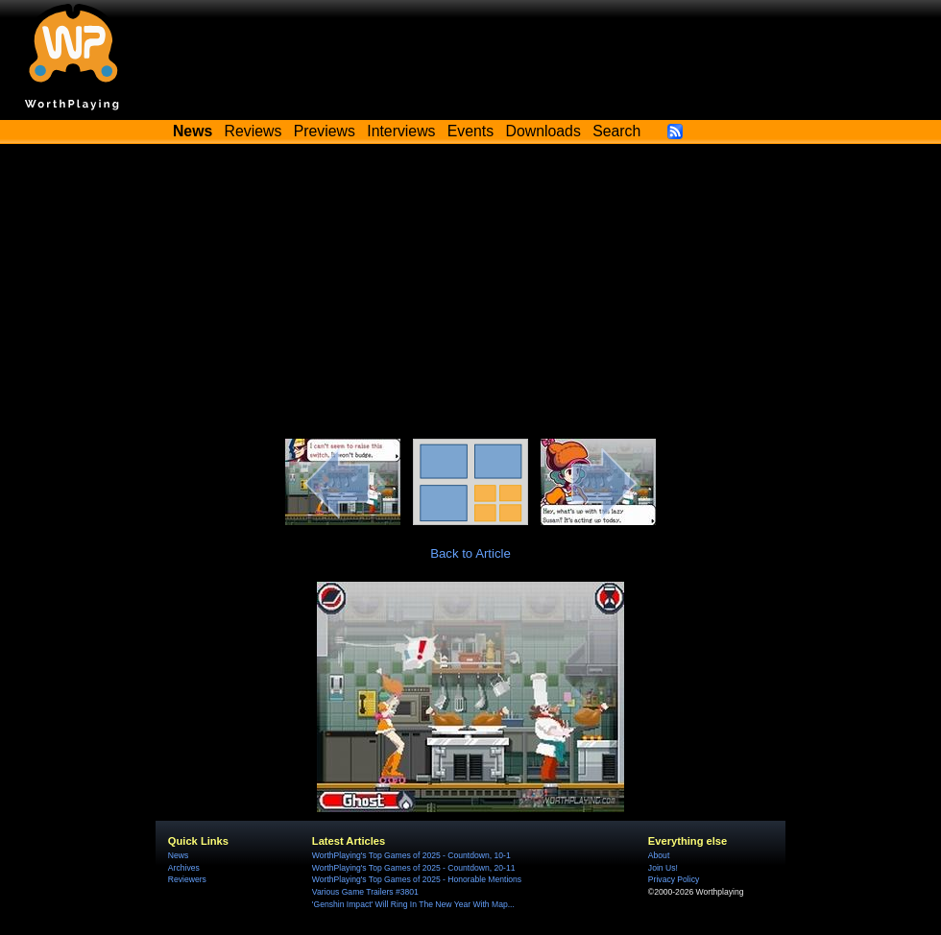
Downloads (543, 131)
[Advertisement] (470, 294)
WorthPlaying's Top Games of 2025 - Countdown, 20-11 (414, 868)
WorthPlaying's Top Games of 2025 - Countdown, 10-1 (411, 855)
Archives (184, 868)
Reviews (253, 131)
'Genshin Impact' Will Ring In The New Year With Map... (413, 904)
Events (470, 131)
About (658, 855)
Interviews (401, 131)
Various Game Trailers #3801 (365, 892)
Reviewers (187, 879)
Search (616, 131)
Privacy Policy (673, 879)
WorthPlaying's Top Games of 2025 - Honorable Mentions (416, 879)
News (178, 855)
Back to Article (470, 553)
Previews (324, 131)
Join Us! (663, 868)
